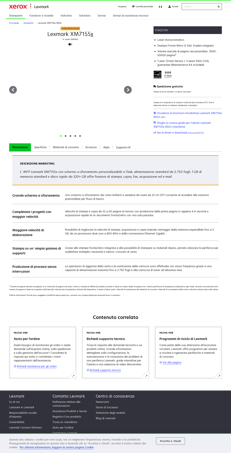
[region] (115, 443)
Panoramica (20, 147)
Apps (106, 147)
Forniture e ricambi (41, 15)
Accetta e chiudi (170, 441)
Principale (29, 6)
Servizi (102, 15)
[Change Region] (160, 6)
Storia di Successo (107, 407)
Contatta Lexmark (68, 396)
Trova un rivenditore (64, 422)
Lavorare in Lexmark (21, 407)
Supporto (123, 147)
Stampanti (15, 15)
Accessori (91, 147)
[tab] (61, 136)
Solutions (84, 15)
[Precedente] (13, 90)
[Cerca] (218, 6)
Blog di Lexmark (106, 418)
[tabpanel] (115, 216)
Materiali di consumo (66, 147)
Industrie (66, 15)
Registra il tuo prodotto (66, 416)
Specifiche (40, 147)
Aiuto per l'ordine (62, 427)
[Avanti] (128, 90)
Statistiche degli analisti (110, 413)
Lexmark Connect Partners (25, 427)
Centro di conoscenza (115, 396)
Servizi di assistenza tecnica (130, 15)
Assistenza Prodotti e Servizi (69, 411)
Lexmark (16, 396)
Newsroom (102, 402)
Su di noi (14, 402)
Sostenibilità (16, 422)
